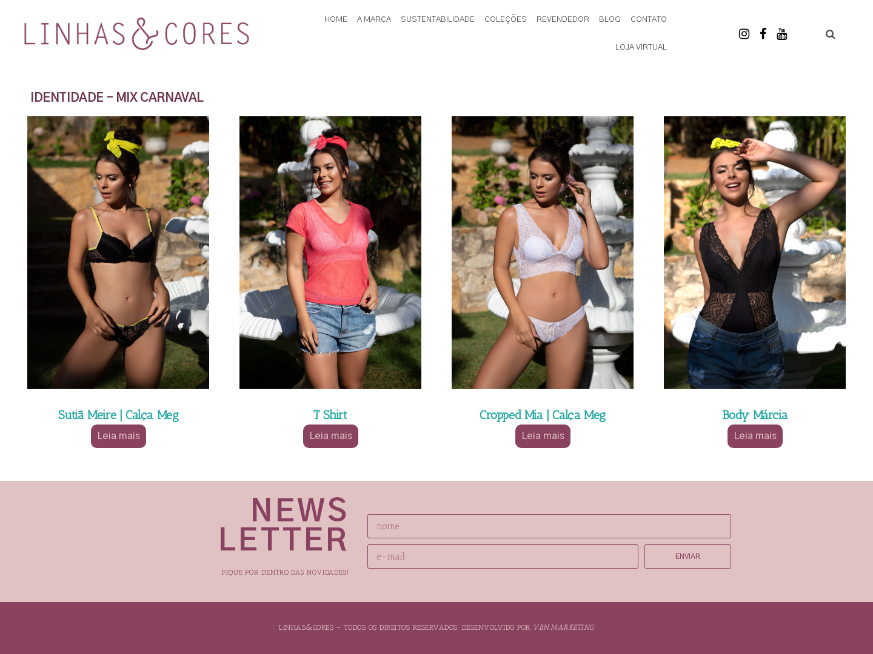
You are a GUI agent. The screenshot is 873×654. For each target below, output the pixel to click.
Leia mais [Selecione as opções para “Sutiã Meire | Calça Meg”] (118, 436)
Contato (648, 20)
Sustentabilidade (438, 20)
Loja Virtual (641, 47)
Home (335, 20)
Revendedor (563, 20)
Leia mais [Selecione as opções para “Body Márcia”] (755, 436)
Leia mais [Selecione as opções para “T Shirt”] (330, 436)
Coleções (505, 20)
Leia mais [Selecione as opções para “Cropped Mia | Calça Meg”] (542, 436)
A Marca (374, 20)
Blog (610, 20)
